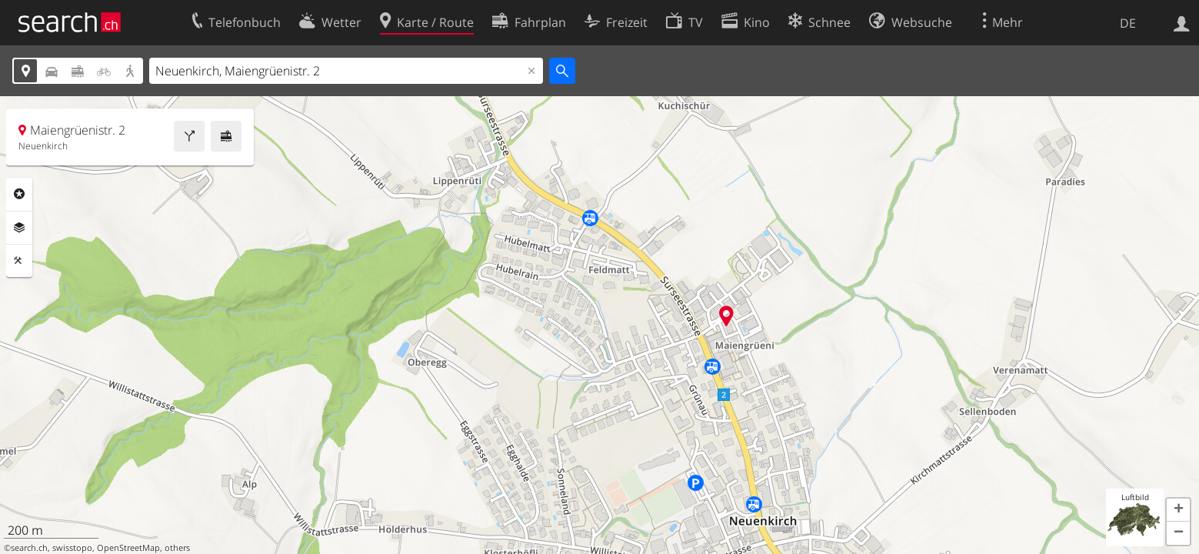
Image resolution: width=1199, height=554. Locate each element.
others (177, 547)
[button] (1178, 510)
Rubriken (19, 194)
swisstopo (72, 547)
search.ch (29, 547)
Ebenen (19, 228)
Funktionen (19, 261)
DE (1128, 23)
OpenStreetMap (128, 547)
